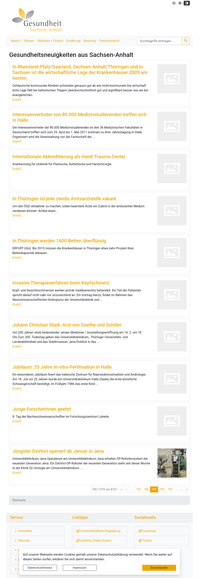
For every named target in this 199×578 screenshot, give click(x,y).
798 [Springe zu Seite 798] (162, 489)
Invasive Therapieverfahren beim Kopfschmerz (60, 283)
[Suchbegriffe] (159, 41)
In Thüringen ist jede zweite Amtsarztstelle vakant (64, 198)
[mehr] (16, 99)
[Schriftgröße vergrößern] (180, 3)
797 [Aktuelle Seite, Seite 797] (154, 489)
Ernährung (73, 41)
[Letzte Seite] (187, 489)
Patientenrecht (109, 41)
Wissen (29, 41)
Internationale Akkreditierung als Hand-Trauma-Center (69, 156)
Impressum (79, 567)
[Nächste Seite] (181, 489)
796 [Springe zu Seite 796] (146, 489)
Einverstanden (159, 567)
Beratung (90, 41)
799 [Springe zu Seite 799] (170, 489)
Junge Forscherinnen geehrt (41, 409)
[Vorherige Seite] (126, 489)
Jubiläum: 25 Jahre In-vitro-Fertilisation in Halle (62, 367)
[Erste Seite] (121, 489)
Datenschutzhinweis (40, 567)
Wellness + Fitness (50, 41)
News (15, 41)
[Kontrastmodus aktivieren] (187, 3)
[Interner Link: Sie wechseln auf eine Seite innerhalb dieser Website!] (37, 531)
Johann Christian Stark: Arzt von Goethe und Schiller (66, 325)
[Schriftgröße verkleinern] (174, 3)
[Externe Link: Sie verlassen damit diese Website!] (99, 531)
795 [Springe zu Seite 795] (138, 489)
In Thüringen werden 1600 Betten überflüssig (59, 241)
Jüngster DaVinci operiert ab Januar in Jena (58, 451)
